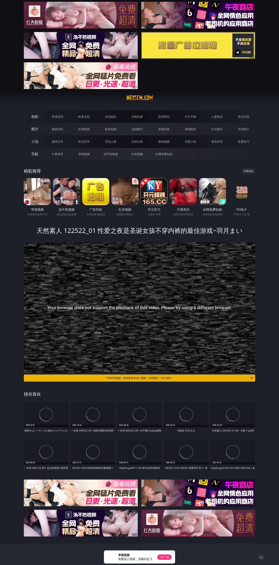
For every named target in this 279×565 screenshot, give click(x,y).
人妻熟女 (217, 117)
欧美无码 (84, 117)
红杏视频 (137, 154)
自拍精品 (110, 117)
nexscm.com (139, 97)
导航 (34, 154)
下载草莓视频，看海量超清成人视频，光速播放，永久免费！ (179, 378)
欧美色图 (110, 129)
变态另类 (243, 117)
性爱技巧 (243, 142)
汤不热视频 (111, 154)
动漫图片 (137, 129)
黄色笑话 (217, 142)
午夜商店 (57, 154)
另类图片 (243, 129)
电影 (34, 116)
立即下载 (164, 557)
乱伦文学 (84, 142)
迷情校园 (164, 142)
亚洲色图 (84, 129)
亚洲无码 (57, 117)
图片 (34, 129)
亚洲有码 (164, 117)
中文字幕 (190, 117)
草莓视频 (84, 154)
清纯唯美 (190, 129)
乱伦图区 (217, 129)
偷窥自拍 (57, 129)
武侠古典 (137, 142)
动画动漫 (137, 117)
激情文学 (57, 142)
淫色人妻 (110, 142)
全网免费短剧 (163, 154)
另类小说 (190, 142)
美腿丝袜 (164, 129)
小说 (34, 141)
